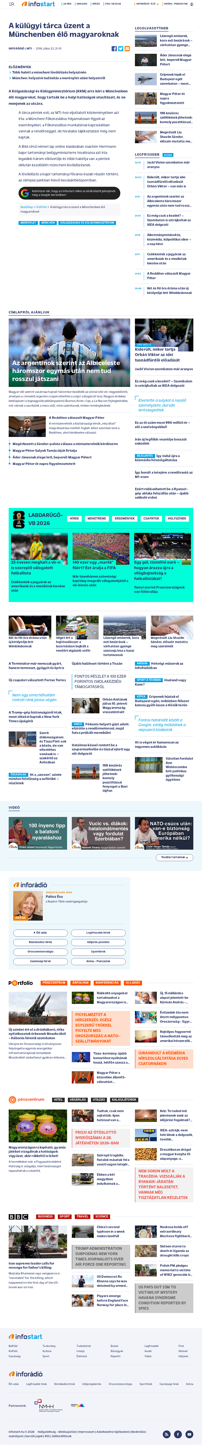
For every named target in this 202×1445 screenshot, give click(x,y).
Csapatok (151, 519)
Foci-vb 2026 (114, 12)
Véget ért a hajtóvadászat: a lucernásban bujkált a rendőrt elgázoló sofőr (73, 645)
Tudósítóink (84, 1346)
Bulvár (115, 1346)
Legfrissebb (152, 1346)
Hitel (58, 1100)
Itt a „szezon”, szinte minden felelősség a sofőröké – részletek (35, 779)
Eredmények (125, 519)
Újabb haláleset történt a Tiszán (97, 664)
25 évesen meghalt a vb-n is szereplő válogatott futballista (35, 568)
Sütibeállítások (61, 1436)
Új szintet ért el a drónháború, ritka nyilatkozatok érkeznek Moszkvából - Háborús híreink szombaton (37, 1034)
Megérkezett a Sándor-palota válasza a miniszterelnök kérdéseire (65, 444)
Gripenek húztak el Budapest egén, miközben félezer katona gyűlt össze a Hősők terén (162, 701)
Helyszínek (177, 519)
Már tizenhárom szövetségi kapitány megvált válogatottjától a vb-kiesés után (100, 581)
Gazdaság (15, 1356)
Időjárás (183, 1356)
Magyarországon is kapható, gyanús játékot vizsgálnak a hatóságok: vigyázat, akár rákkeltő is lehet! (37, 1152)
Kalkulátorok (124, 1100)
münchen (48, 223)
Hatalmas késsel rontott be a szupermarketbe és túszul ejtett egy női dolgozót (101, 750)
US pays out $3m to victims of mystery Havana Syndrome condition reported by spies (162, 1298)
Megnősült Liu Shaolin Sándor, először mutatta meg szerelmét (169, 643)
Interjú (81, 1351)
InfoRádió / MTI (20, 49)
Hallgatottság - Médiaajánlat (57, 1432)
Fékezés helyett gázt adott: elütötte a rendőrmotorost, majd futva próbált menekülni (101, 729)
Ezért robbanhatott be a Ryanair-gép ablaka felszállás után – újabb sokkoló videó (162, 494)
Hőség (97, 12)
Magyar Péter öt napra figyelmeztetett (44, 464)
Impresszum (86, 1432)
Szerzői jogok (34, 1436)
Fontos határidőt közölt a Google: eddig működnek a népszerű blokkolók (162, 725)
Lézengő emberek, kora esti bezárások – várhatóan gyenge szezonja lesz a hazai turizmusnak (121, 647)
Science (101, 1217)
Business (45, 1217)
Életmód (82, 1356)
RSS (47, 1436)
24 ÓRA (168, 155)
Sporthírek (146, 1384)
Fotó (181, 1346)
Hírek (74, 519)
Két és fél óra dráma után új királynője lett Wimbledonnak (28, 643)
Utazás (99, 1100)
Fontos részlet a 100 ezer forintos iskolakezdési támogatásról (100, 682)
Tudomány (49, 1346)
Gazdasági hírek (169, 1384)
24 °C (187, 4)
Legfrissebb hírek (36, 1384)
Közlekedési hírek (64, 1384)
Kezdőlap (27, 207)
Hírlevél (183, 1351)
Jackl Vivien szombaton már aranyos (164, 370)
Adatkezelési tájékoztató (113, 1432)
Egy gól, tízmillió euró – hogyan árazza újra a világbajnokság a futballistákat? (157, 571)
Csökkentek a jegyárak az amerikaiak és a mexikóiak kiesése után (38, 587)
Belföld (13, 1346)
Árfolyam (80, 983)
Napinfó (116, 1356)
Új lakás (133, 983)
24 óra (68, 12)
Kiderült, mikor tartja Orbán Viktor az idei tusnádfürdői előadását (157, 355)
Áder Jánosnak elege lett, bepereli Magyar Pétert (52, 458)
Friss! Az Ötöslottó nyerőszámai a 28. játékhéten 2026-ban (97, 1138)
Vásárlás (78, 1100)
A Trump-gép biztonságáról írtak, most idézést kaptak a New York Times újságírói (35, 717)
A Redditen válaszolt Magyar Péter (76, 418)
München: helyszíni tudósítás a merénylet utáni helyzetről (58, 79)
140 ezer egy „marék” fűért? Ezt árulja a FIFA (94, 566)
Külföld (41, 207)
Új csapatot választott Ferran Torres (37, 681)
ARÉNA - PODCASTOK (176, 12)
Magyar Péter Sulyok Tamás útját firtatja (45, 451)
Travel (82, 1217)
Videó (148, 1356)
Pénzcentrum (54, 983)
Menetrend (97, 519)
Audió (148, 1351)
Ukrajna (82, 12)
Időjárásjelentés (91, 1384)
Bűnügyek (117, 1351)
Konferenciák (107, 983)
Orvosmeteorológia (120, 1384)
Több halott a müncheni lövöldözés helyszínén (49, 73)
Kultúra (47, 1351)
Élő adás (40, 933)
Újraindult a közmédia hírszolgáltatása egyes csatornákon (163, 1059)
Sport (65, 1217)
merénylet (28, 223)
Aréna (189, 1384)
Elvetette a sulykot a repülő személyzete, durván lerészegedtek (162, 406)
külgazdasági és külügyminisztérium (87, 223)
